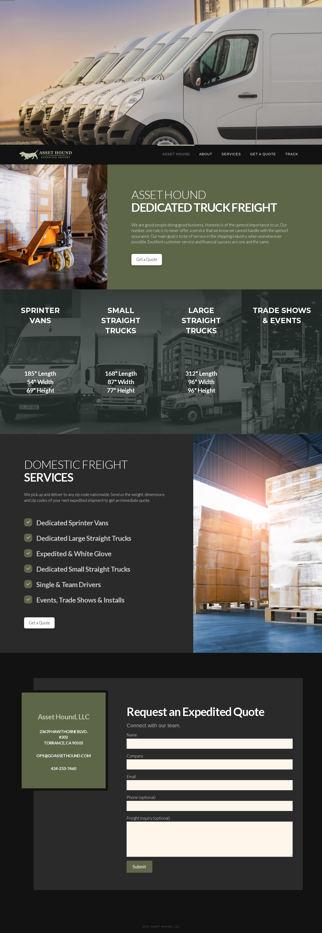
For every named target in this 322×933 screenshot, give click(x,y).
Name (209, 739)
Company (209, 760)
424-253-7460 (63, 768)
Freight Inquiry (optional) (209, 822)
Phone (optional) (209, 802)
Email (209, 781)
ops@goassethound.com (63, 755)
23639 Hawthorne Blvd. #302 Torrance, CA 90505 (63, 737)
